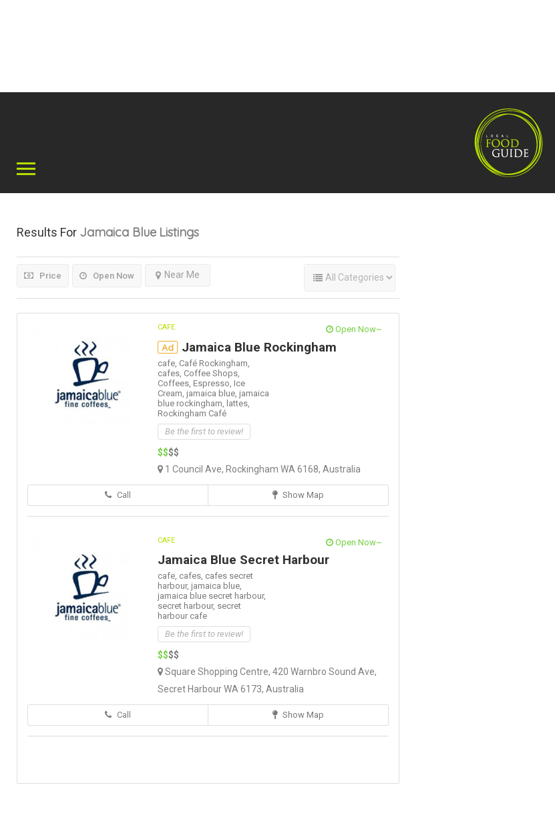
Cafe (166, 327)
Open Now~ (354, 329)
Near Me (178, 274)
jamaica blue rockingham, (213, 398)
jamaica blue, (212, 393)
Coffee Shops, (212, 373)
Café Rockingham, (214, 363)
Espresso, (213, 383)
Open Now (106, 276)
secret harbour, (187, 606)
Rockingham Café (192, 413)
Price (42, 276)
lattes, (238, 403)
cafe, (168, 363)
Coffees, (175, 383)
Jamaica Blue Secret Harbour (243, 559)
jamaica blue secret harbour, (212, 596)
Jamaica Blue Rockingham (259, 347)
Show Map (298, 495)
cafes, (171, 373)
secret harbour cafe (199, 611)
